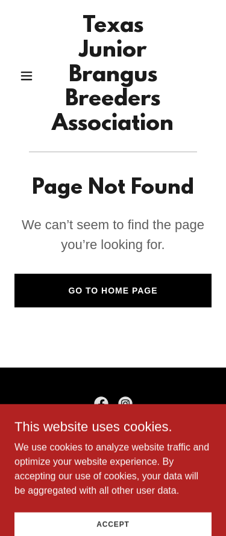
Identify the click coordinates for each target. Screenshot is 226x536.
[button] (29, 76)
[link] (113, 127)
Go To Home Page (112, 290)
